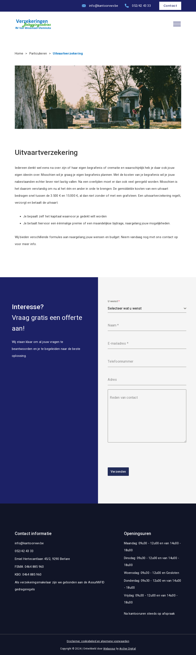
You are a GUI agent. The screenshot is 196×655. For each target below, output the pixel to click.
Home (19, 53)
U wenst (114, 301)
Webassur (109, 648)
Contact (170, 6)
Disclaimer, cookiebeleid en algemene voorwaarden (98, 640)
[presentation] (140, 455)
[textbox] (146, 308)
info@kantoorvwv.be (103, 6)
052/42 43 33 (141, 6)
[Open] (177, 24)
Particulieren (38, 53)
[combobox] (147, 308)
